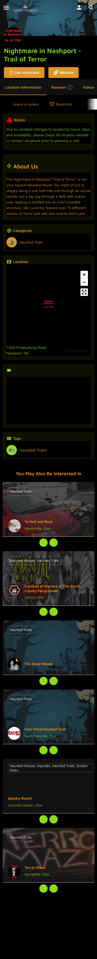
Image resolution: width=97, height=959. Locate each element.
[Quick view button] (43, 542)
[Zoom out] (84, 282)
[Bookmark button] (53, 542)
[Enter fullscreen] (84, 292)
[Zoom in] (84, 274)
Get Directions (75, 350)
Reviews (61, 87)
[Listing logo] (13, 36)
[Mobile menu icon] (6, 8)
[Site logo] (26, 8)
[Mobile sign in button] (79, 7)
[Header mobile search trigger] (91, 7)
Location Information (23, 87)
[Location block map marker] (48, 304)
